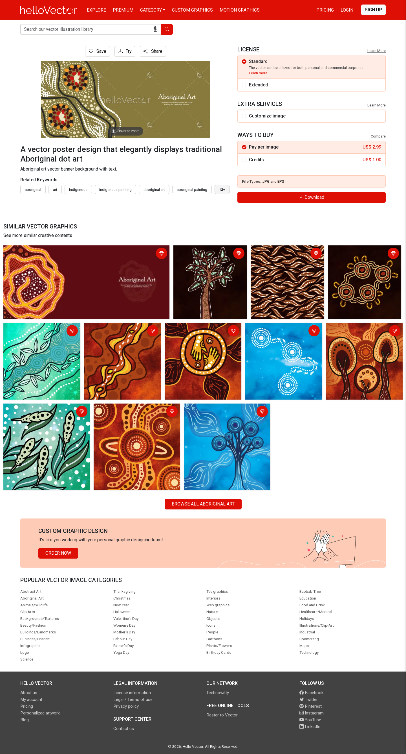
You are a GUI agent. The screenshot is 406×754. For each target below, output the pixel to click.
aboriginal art (154, 190)
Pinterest (310, 706)
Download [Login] (311, 197)
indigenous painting (115, 190)
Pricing (325, 10)
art (55, 190)
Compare (378, 136)
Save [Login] (97, 51)
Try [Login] (125, 51)
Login (347, 10)
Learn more (258, 73)
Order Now (58, 553)
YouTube (310, 719)
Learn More (376, 51)
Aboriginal (33, 190)
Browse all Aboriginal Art (203, 504)
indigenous (78, 190)
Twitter (308, 699)
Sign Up (373, 9)
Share (153, 51)
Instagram (311, 713)
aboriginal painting (192, 190)
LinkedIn (309, 726)
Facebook (311, 692)
